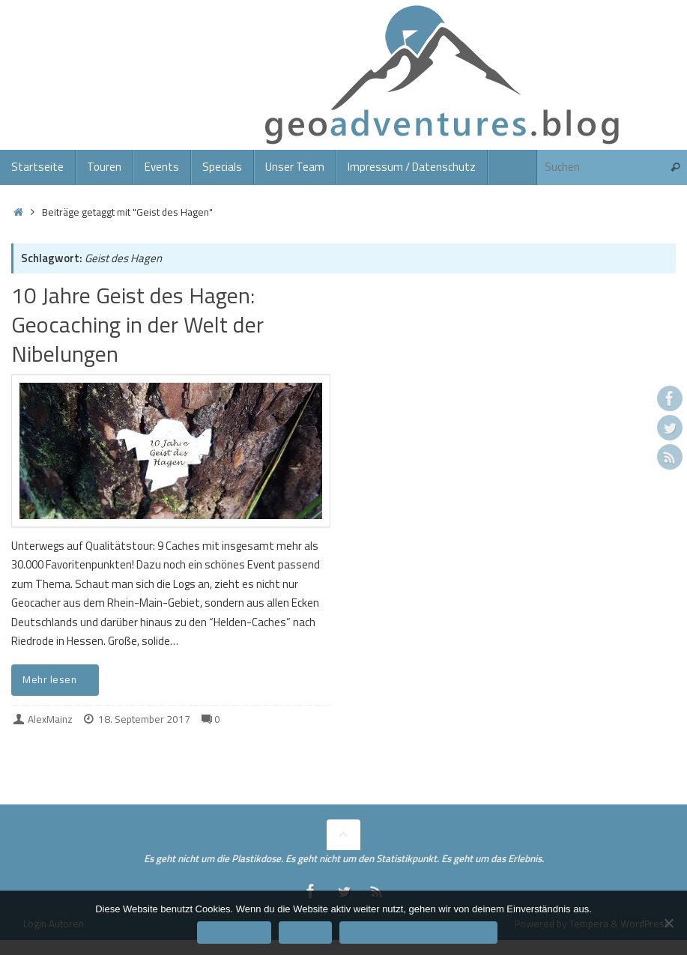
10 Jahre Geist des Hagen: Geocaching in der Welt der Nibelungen (137, 324)
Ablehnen (305, 932)
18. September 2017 (144, 719)
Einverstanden (234, 932)
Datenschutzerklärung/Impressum (418, 932)
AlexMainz (50, 719)
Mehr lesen (57, 679)
